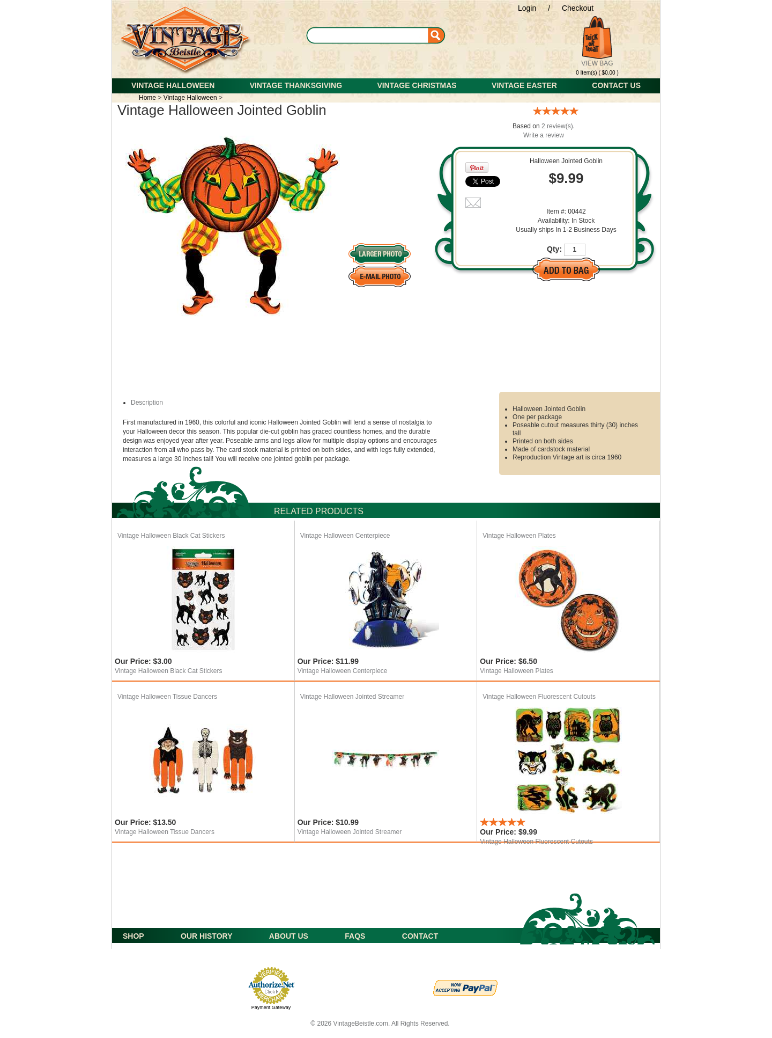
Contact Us (616, 85)
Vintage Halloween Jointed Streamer (352, 696)
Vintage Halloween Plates (519, 535)
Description (147, 402)
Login (527, 8)
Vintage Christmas (416, 85)
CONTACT (420, 936)
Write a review (543, 135)
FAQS (355, 936)
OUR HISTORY (206, 936)
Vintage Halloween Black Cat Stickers (171, 535)
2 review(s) (557, 126)
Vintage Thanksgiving (296, 85)
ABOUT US (288, 936)
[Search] (378, 35)
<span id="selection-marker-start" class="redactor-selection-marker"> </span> (509, 71)
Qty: (554, 249)
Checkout (577, 8)
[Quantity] (574, 250)
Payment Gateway (271, 1007)
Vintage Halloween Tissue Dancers (167, 696)
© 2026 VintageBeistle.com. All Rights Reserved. (379, 1023)
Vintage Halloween (172, 85)
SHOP (133, 936)
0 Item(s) (586, 73)
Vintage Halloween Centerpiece (345, 535)
